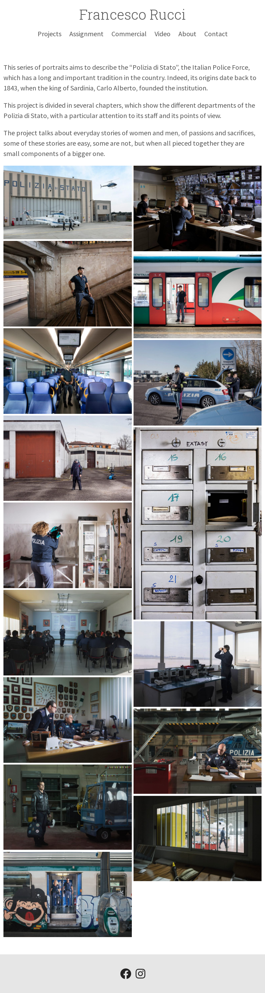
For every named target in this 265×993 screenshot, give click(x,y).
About (187, 33)
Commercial (129, 33)
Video (162, 33)
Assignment (86, 33)
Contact (216, 33)
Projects (49, 33)
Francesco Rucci (132, 14)
